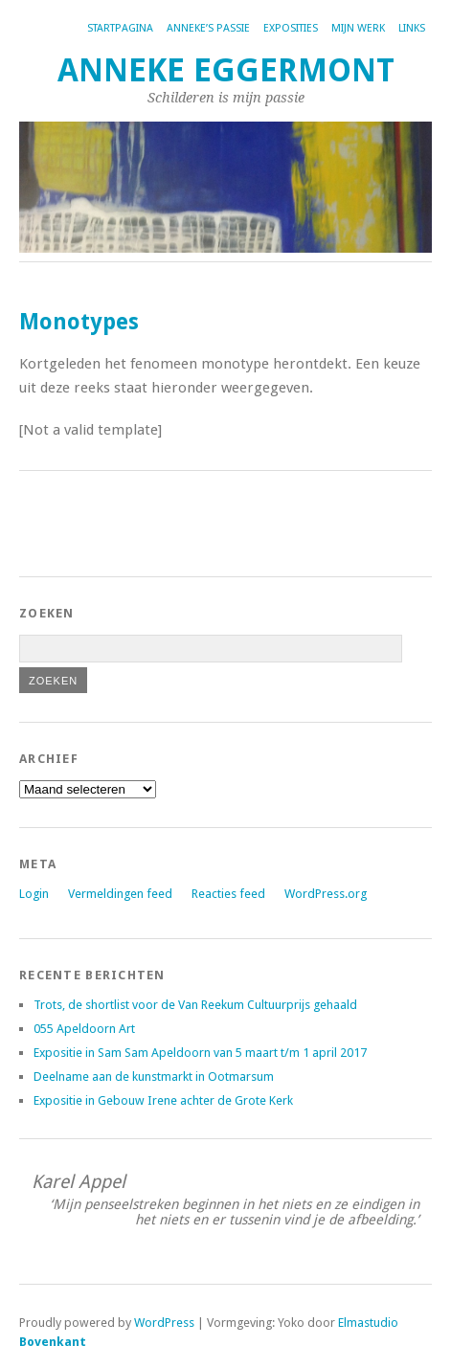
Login (34, 893)
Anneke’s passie (208, 28)
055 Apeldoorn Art (84, 1028)
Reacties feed (228, 893)
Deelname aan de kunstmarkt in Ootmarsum (154, 1076)
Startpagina (120, 28)
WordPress (164, 1322)
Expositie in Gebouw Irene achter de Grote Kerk (163, 1100)
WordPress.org (325, 893)
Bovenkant (52, 1341)
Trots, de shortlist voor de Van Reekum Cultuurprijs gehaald (195, 1005)
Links (411, 28)
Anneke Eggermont (226, 70)
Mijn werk (358, 28)
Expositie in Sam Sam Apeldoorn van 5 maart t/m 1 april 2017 (200, 1052)
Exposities (290, 28)
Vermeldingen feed (120, 893)
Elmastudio (368, 1322)
